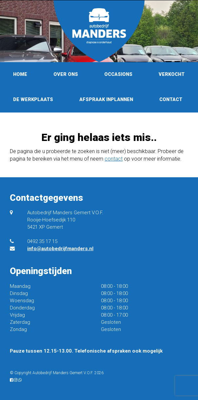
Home (20, 74)
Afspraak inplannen (106, 99)
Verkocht (172, 74)
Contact (170, 99)
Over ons (65, 74)
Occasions (118, 74)
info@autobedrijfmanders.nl (60, 249)
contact (114, 159)
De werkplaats (33, 99)
